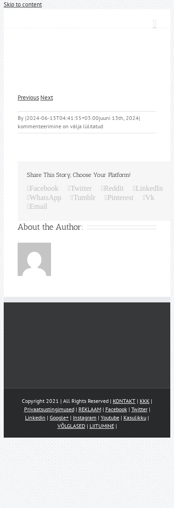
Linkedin (35, 417)
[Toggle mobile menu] (154, 23)
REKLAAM (89, 409)
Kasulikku (134, 417)
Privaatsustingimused (49, 409)
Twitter (139, 409)
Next (46, 97)
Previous (28, 97)
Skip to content (23, 4)
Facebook (116, 409)
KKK (144, 400)
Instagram (85, 417)
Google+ (59, 417)
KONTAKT (124, 400)
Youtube (110, 417)
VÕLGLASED (71, 425)
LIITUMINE (102, 425)
